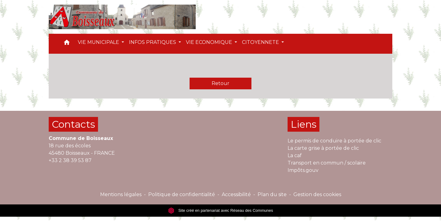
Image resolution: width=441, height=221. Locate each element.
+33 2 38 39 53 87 (70, 160)
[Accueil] (122, 17)
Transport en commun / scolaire (327, 163)
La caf (295, 155)
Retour (220, 83)
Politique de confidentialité (181, 194)
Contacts (73, 124)
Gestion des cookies (317, 194)
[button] (66, 43)
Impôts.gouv (303, 170)
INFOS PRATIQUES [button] (153, 42)
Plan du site (272, 194)
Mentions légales (120, 194)
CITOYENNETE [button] (261, 42)
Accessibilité (236, 194)
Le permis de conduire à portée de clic (334, 141)
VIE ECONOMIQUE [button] (209, 42)
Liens (303, 124)
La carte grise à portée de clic (323, 148)
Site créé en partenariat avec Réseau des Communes (220, 210)
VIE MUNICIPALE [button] (99, 42)
